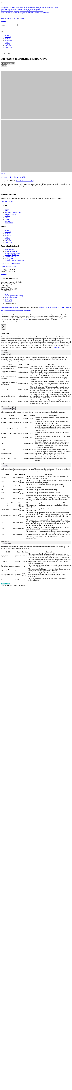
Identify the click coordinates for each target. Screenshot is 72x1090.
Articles (7, 209)
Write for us (4, 263)
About (6, 294)
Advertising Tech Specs (12, 255)
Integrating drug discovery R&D (13, 177)
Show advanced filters (8, 63)
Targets (7, 35)
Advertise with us (12, 18)
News (6, 210)
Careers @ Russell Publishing (14, 296)
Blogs (6, 217)
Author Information (11, 256)
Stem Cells (8, 38)
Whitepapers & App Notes (13, 212)
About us (3, 18)
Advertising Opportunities (13, 253)
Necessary (6, 352)
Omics (7, 42)
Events (7, 219)
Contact (3, 266)
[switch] (1, 408)
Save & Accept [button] (5, 583)
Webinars (7, 216)
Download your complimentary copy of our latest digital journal (20, 9)
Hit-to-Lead (8, 40)
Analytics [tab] (4, 464)
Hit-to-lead (8, 235)
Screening (8, 37)
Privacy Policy (9, 299)
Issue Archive (9, 223)
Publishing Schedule (11, 251)
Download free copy (7, 201)
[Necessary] (1, 352)
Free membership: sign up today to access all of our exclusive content (22, 11)
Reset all (4, 65)
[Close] (3, 327)
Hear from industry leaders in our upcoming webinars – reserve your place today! (25, 12)
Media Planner (9, 249)
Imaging (7, 44)
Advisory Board (9, 258)
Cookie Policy (9, 301)
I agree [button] (18, 321)
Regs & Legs (9, 47)
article (3, 173)
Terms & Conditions (11, 297)
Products (7, 221)
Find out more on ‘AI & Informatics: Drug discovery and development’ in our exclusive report (29, 7)
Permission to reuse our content (14, 260)
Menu (3, 32)
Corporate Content (10, 214)
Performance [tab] (5, 541)
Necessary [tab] (4, 350)
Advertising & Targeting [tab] (8, 407)
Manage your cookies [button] (11, 303)
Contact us (22, 18)
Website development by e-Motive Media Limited (16, 310)
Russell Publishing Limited (10, 307)
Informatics (8, 45)
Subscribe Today (11, 266)
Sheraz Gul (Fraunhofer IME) (25, 181)
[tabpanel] (36, 380)
